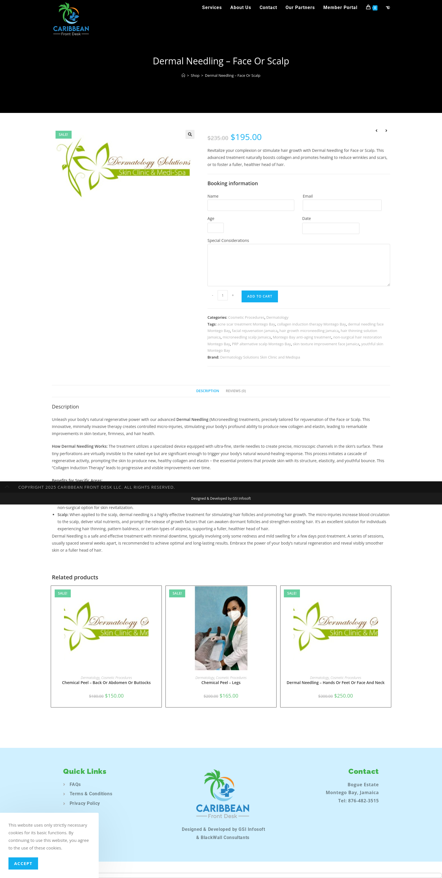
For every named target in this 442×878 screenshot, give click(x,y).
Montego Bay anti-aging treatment (302, 337)
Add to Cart (259, 296)
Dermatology (277, 317)
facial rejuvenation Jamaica (255, 330)
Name (212, 196)
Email (308, 196)
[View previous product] (376, 131)
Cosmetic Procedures (246, 317)
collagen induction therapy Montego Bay (311, 324)
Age (210, 218)
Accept (23, 863)
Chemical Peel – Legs (221, 682)
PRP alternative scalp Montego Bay (261, 343)
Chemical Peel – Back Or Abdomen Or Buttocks (106, 682)
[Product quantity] (223, 295)
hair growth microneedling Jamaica (309, 330)
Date (306, 218)
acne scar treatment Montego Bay (246, 324)
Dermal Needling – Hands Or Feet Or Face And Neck (336, 682)
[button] (190, 134)
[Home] (183, 75)
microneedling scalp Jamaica (247, 337)
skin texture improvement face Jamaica (326, 343)
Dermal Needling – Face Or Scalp (232, 75)
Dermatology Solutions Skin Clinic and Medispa (260, 357)
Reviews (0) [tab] (236, 390)
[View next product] (386, 131)
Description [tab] (207, 390)
